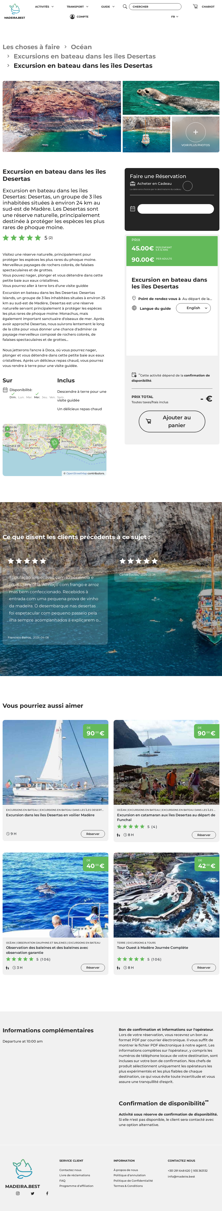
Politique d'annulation (130, 1175)
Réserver (93, 834)
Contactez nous (70, 1170)
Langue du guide (151, 308)
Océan (81, 47)
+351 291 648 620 (179, 1170)
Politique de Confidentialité (133, 1180)
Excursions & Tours (141, 942)
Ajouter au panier (168, 421)
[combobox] (193, 308)
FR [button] (173, 16)
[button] (52, 6)
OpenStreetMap (76, 473)
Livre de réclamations (74, 1175)
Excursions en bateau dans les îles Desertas (85, 56)
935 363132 (200, 1170)
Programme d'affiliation (76, 1186)
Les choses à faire (31, 47)
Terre (121, 942)
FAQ (62, 1180)
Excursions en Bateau (22, 809)
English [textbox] (193, 308)
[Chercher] (155, 6)
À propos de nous (126, 1170)
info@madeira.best (181, 1176)
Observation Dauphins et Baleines (42, 942)
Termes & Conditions (128, 1186)
